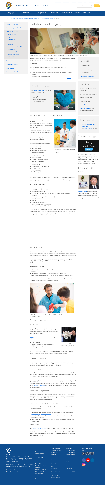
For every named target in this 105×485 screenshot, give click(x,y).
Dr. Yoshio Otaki (82, 191)
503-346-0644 (89, 128)
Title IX (37, 477)
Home (7, 18)
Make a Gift (38, 463)
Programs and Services (47, 18)
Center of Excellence (39, 385)
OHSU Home (58, 2)
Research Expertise (55, 477)
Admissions (69, 459)
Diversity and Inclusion (40, 469)
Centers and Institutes (56, 470)
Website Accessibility (40, 465)
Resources (8, 60)
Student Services (70, 461)
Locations (77, 12)
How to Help (86, 12)
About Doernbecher (67, 12)
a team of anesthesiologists (41, 362)
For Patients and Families (12, 13)
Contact (98, 2)
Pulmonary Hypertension (13, 54)
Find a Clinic (53, 454)
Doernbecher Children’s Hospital (19, 18)
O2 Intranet (69, 468)
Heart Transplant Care (13, 51)
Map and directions (85, 104)
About (52, 466)
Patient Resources (56, 448)
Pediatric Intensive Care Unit (39, 428)
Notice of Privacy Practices (12, 469)
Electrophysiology (12, 49)
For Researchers (55, 12)
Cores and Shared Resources (57, 471)
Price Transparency (55, 459)
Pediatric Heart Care (34, 18)
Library (52, 473)
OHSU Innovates (55, 475)
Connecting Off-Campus (72, 471)
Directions (91, 2)
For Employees (70, 465)
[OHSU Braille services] (84, 455)
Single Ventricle (11, 56)
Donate (80, 2)
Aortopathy (10, 44)
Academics (69, 448)
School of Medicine (70, 450)
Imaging (32, 337)
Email (67, 470)
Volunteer (37, 478)
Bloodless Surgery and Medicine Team (41, 414)
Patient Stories (10, 68)
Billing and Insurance (56, 450)
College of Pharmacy (71, 458)
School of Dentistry (71, 454)
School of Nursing (70, 452)
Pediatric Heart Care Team (13, 71)
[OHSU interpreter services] (92, 455)
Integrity (37, 467)
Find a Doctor (66, 2)
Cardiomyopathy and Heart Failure (15, 46)
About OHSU (39, 457)
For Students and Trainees (42, 13)
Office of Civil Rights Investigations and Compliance (40, 473)
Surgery (9, 37)
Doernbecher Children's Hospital (31, 5)
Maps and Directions (40, 460)
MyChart (74, 2)
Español (37, 451)
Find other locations (85, 108)
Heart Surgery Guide (39, 90)
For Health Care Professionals (27, 13)
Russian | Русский (39, 453)
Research (53, 464)
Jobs (85, 2)
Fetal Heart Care (11, 42)
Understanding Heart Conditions (14, 27)
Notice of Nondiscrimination (12, 471)
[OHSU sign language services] (88, 455)
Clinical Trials (54, 458)
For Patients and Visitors (56, 456)
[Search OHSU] (84, 6)
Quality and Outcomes (12, 64)
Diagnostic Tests (12, 34)
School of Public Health (71, 456)
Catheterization (11, 39)
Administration (54, 468)
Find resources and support (87, 76)
